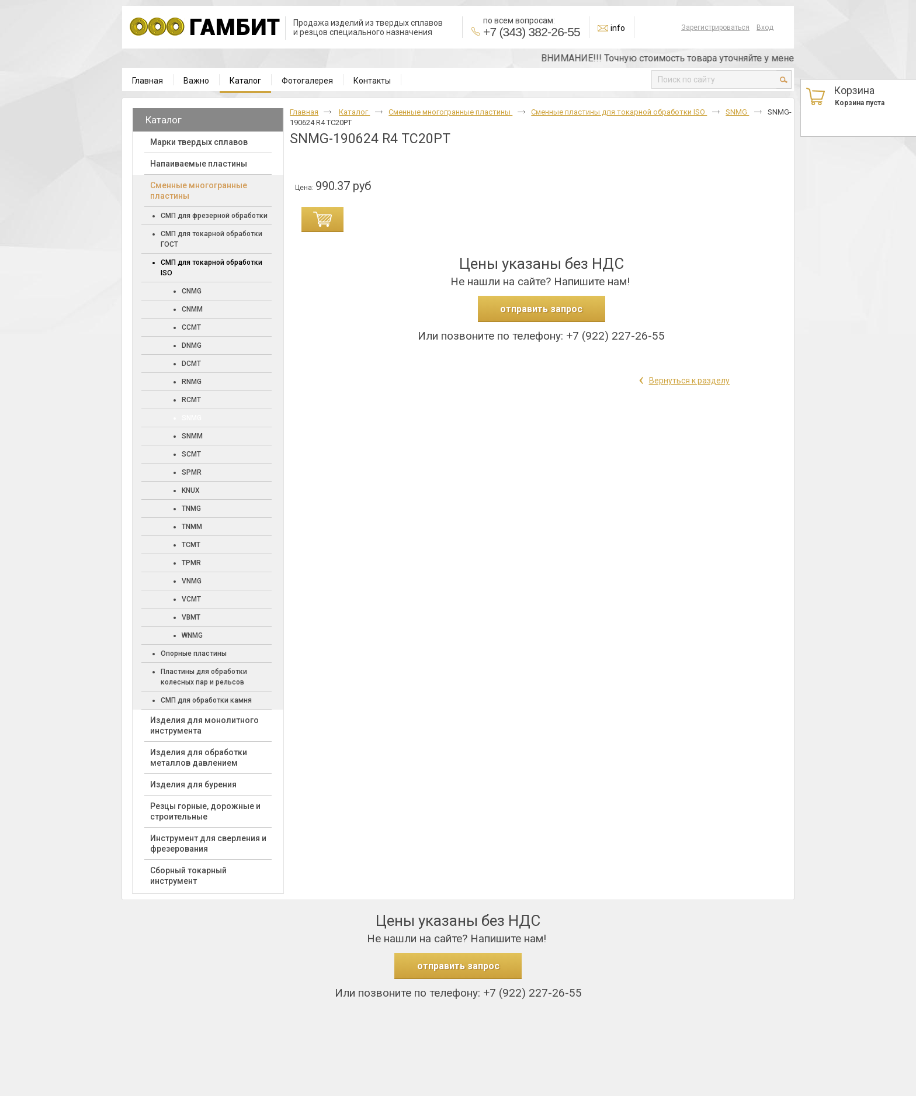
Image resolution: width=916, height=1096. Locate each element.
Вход (765, 27)
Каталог (245, 80)
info (617, 28)
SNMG (737, 112)
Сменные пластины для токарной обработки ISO (619, 112)
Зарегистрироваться (715, 27)
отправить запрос (541, 308)
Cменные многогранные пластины (450, 112)
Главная (304, 112)
